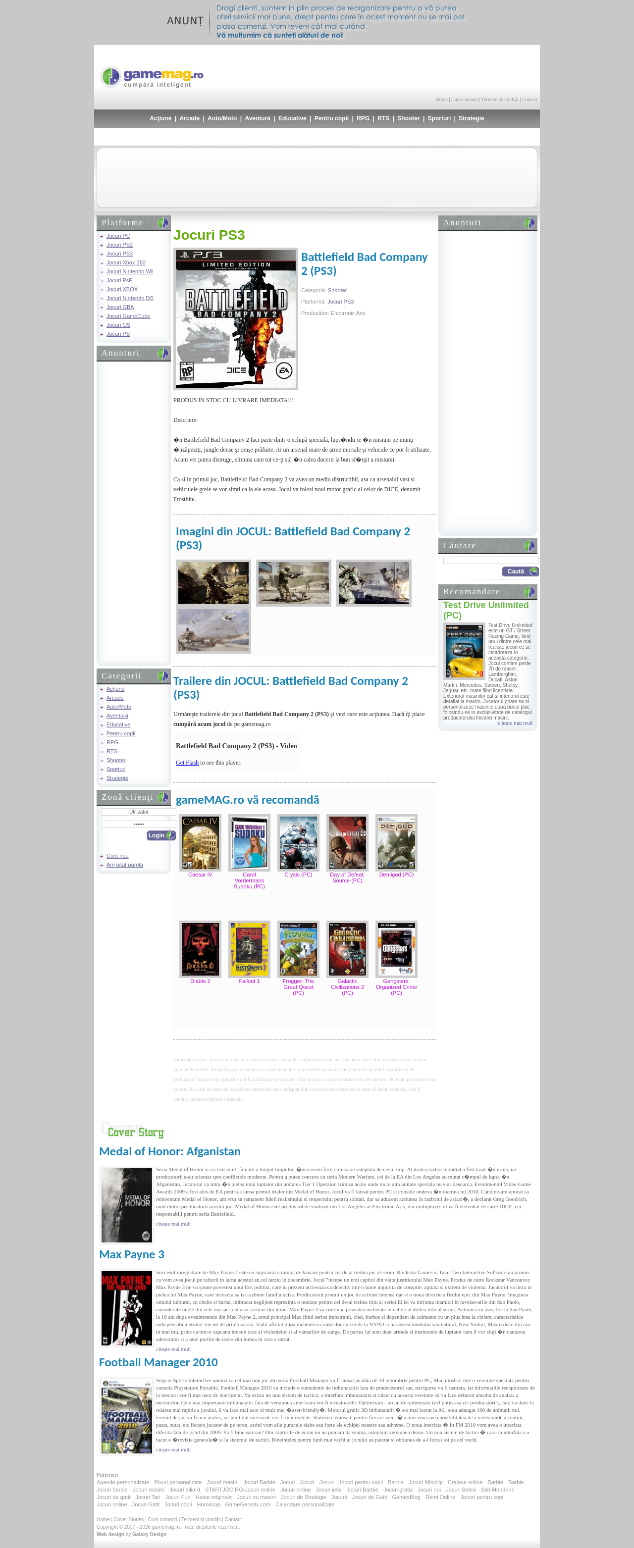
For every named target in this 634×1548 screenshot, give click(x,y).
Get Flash (187, 762)
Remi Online (440, 1497)
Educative (292, 118)
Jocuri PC (118, 236)
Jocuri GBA (120, 307)
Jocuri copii (178, 1504)
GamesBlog (406, 1497)
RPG (363, 118)
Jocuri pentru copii (361, 1482)
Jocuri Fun (177, 1497)
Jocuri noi (429, 1490)
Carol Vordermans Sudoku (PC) (249, 880)
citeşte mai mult (515, 723)
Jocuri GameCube (128, 316)
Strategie (471, 118)
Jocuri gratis (398, 1490)
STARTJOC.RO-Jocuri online (240, 1490)
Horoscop (208, 1504)
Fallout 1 (249, 981)
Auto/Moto (222, 118)
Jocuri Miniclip (426, 1482)
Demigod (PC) (396, 874)
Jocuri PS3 (119, 254)
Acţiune (160, 118)
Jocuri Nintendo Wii (130, 271)
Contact (529, 99)
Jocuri (287, 1482)
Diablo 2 (200, 981)
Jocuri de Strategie (303, 1497)
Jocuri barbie (112, 1490)
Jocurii (339, 1497)
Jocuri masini (222, 1482)
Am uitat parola (124, 865)
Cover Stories (129, 1519)
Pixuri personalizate (178, 1482)
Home (442, 99)
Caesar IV (200, 874)
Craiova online (465, 1482)
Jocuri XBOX (122, 289)
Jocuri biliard (184, 1490)
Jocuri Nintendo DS (130, 298)
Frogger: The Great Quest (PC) (298, 987)
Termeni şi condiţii (499, 99)
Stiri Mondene (498, 1490)
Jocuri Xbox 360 (126, 262)
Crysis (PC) (298, 874)
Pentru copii (332, 118)
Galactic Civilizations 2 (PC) (347, 987)
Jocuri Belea (461, 1490)
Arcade (189, 118)
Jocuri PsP (119, 280)
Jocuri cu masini (256, 1497)
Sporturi (439, 118)
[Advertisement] (421, 69)
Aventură (257, 118)
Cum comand (464, 99)
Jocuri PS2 (119, 245)
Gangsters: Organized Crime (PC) (396, 987)
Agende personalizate (123, 1482)
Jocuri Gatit (146, 1504)
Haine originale (214, 1497)
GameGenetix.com (248, 1504)
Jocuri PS (118, 334)
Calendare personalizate (304, 1504)
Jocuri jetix (329, 1490)
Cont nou (117, 856)
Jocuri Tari (147, 1497)
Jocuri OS (118, 325)
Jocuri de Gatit (369, 1497)
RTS (383, 118)
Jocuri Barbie (259, 1482)
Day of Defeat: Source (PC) (347, 877)
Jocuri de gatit (113, 1497)
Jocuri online (295, 1490)
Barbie (396, 1482)
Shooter (408, 118)
